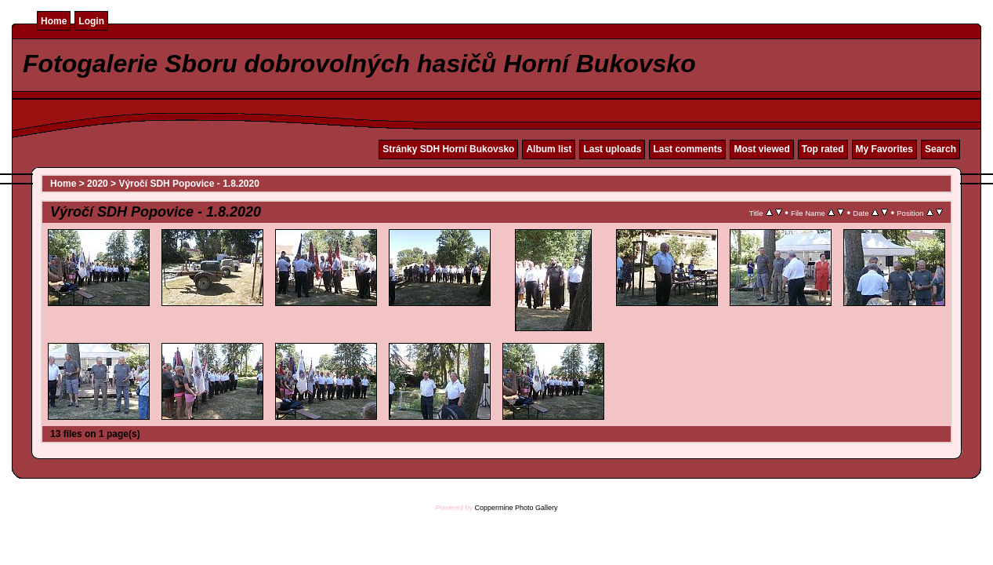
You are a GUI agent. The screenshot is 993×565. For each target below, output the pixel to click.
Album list (548, 149)
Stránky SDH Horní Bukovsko (448, 149)
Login (91, 21)
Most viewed (761, 149)
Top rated (823, 149)
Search (940, 149)
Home (54, 21)
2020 (97, 183)
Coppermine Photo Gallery (515, 508)
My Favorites (884, 149)
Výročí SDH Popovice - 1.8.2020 (188, 183)
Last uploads (612, 149)
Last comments (687, 149)
